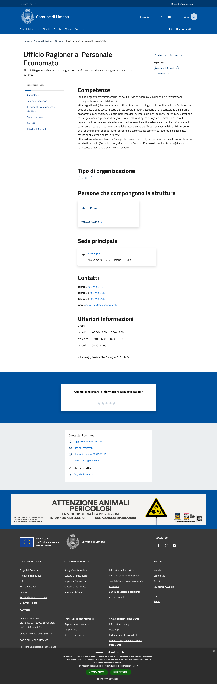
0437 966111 (45, 633)
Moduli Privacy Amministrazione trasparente (125, 642)
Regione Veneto (28, 4)
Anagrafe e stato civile (75, 570)
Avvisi (157, 581)
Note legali (114, 629)
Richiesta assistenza (74, 635)
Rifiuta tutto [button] (120, 672)
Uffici (58, 41)
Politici (23, 592)
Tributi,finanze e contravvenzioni (126, 581)
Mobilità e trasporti (74, 592)
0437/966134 (97, 293)
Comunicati (159, 575)
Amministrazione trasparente (124, 619)
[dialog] (108, 666)
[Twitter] (159, 17)
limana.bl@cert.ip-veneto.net (40, 647)
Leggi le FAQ (70, 629)
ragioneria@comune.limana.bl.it (101, 305)
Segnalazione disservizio (76, 624)
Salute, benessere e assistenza (124, 592)
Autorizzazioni (116, 597)
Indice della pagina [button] (35, 85)
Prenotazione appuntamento (79, 619)
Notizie (157, 570)
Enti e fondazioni (28, 586)
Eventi (157, 601)
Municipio (94, 253)
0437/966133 (97, 299)
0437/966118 (95, 287)
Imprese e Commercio (75, 581)
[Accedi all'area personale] (182, 4)
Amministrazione (43, 41)
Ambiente (114, 586)
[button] (108, 678)
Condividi (161, 55)
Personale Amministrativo (33, 597)
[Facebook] (152, 17)
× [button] (213, 651)
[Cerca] (193, 16)
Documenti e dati (28, 603)
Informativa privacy (119, 624)
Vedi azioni (176, 55)
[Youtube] (167, 17)
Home (27, 41)
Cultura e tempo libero (75, 575)
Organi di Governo (29, 570)
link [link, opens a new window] (137, 666)
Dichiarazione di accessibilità (123, 635)
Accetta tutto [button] (96, 672)
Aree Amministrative (30, 575)
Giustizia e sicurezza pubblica (124, 575)
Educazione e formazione (122, 570)
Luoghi (157, 596)
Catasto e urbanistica (75, 586)
